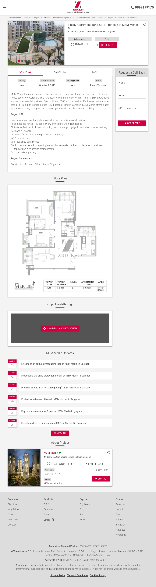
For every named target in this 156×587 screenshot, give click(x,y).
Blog (82, 509)
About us (12, 504)
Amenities (60, 71)
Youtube (120, 519)
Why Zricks (13, 509)
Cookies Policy (98, 575)
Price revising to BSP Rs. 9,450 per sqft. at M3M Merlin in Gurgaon (56, 387)
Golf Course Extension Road (93, 31)
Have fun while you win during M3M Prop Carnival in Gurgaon (53, 423)
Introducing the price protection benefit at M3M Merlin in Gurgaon (55, 375)
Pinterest (120, 529)
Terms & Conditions (77, 575)
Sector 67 (74, 31)
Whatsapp (121, 534)
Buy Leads (85, 504)
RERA (82, 519)
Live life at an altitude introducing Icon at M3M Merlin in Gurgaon (55, 363)
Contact (12, 524)
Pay (82, 514)
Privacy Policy (57, 575)
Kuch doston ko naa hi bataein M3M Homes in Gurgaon (50, 399)
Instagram (121, 524)
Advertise (13, 519)
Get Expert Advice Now (132, 123)
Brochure (48, 509)
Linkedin (120, 509)
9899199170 (142, 7)
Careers (12, 514)
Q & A (46, 504)
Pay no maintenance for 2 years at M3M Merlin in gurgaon (51, 411)
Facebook (121, 504)
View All (60, 433)
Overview (25, 71)
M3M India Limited (53, 483)
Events (47, 514)
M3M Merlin (130, 24)
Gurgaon (111, 31)
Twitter (119, 514)
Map (95, 71)
